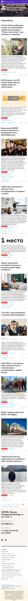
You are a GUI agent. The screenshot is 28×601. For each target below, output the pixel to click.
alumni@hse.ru (7, 523)
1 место (12, 240)
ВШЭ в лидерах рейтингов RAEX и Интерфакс (12, 413)
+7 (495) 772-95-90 (9, 530)
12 (2, 506)
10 (21, 504)
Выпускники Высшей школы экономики (16, 8)
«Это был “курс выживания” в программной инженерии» (13, 313)
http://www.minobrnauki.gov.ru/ (8, 584)
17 (13, 506)
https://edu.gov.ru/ (5, 587)
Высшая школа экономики (9, 1)
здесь (10, 594)
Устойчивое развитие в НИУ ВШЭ (8, 555)
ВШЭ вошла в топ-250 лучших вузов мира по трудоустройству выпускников (10, 83)
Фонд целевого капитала (7, 565)
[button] (2, 327)
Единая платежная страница (7, 577)
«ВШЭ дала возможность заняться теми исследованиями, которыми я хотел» (13, 190)
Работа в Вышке (5, 579)
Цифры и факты (5, 551)
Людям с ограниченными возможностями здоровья (12, 574)
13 (4, 506)
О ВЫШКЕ (4, 549)
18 (15, 506)
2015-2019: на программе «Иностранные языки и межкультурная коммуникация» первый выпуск (12, 368)
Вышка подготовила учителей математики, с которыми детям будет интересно (11, 266)
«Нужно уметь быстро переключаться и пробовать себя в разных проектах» (13, 458)
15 (8, 506)
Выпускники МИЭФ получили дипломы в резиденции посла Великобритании (10, 131)
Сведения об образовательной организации (11, 572)
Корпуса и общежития (6, 559)
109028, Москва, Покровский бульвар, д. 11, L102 (12, 514)
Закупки (3, 561)
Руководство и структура (7, 553)
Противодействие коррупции (8, 567)
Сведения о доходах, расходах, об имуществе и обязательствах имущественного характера (11, 570)
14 (6, 506)
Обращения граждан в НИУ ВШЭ (8, 563)
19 (17, 506)
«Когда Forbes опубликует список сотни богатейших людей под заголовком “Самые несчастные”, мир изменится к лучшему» (12, 29)
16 (11, 506)
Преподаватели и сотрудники (8, 557)
